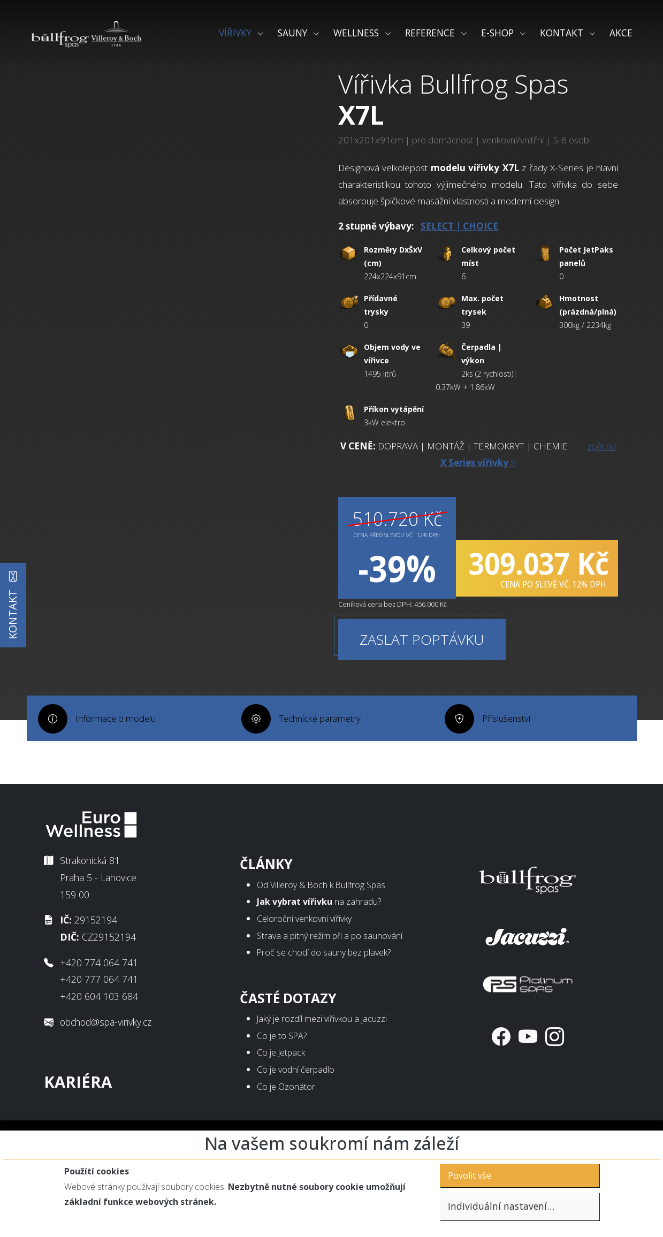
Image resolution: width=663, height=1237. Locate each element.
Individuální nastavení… (501, 1206)
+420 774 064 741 (99, 995)
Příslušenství (510, 793)
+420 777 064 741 (99, 1012)
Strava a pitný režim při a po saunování (329, 969)
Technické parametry (322, 793)
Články (266, 897)
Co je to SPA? (282, 1069)
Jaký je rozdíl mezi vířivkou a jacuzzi (322, 1052)
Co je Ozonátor (286, 1120)
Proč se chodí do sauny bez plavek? (324, 986)
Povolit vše (469, 1175)
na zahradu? (319, 935)
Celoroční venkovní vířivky (304, 952)
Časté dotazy (288, 1031)
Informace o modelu (118, 793)
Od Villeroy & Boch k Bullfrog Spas (321, 918)
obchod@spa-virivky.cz (105, 1055)
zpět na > (476, 496)
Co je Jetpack (281, 1086)
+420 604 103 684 (99, 1030)
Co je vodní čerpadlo (295, 1103)
